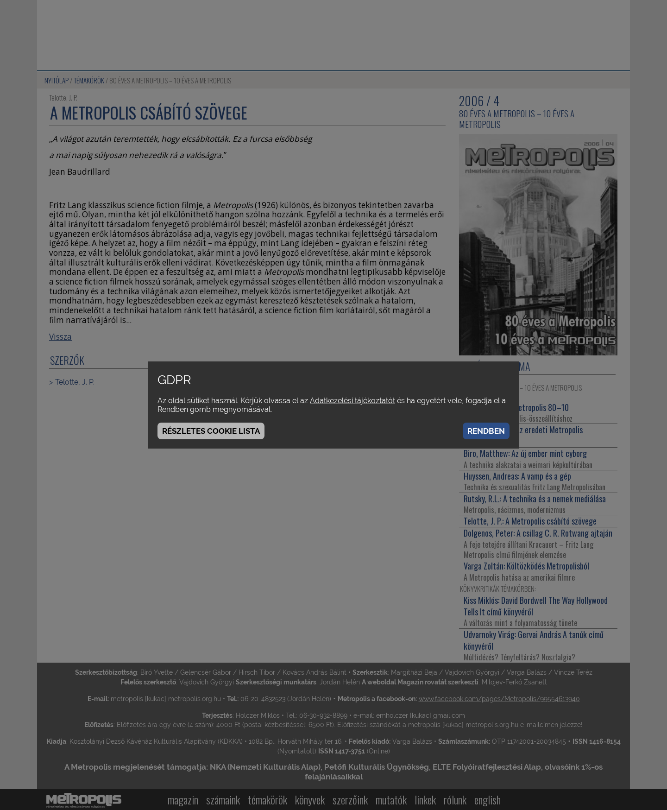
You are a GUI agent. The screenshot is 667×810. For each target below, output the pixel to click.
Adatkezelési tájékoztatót (352, 400)
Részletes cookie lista (211, 431)
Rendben (486, 431)
